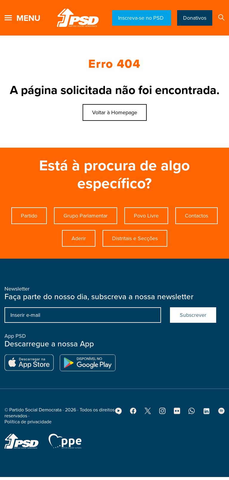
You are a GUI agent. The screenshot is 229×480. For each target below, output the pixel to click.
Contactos (196, 215)
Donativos (194, 18)
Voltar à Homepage (114, 112)
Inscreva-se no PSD (141, 18)
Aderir (79, 238)
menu (28, 18)
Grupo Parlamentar (86, 215)
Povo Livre (146, 215)
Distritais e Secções (135, 238)
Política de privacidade (28, 424)
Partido (29, 215)
